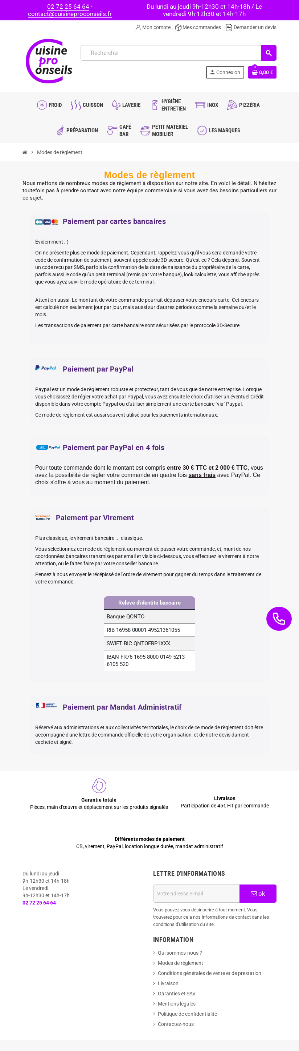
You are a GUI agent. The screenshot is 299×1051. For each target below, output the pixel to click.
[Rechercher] (178, 53)
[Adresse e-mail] (196, 893)
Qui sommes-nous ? (180, 953)
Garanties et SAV (177, 993)
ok (258, 893)
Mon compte (153, 27)
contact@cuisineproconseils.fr (70, 13)
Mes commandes (198, 27)
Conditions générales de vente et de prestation (209, 973)
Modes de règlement (180, 963)
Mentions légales (177, 1004)
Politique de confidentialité (187, 1014)
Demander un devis (251, 27)
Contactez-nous (176, 1024)
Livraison (168, 983)
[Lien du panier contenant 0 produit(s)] (262, 72)
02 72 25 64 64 (68, 6)
